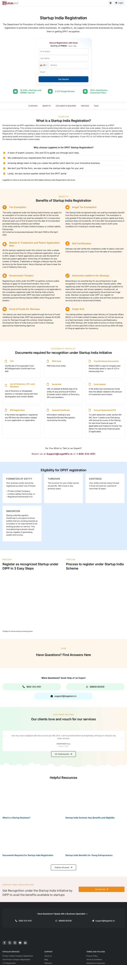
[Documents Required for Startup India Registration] (32, 837)
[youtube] (20, 943)
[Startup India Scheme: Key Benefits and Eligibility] (95, 798)
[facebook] (4, 943)
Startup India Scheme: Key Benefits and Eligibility (90, 817)
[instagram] (15, 943)
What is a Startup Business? (16, 817)
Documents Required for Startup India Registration (27, 855)
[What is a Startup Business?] (32, 798)
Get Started (63, 79)
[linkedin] (25, 943)
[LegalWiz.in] (10, 2)
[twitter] (10, 943)
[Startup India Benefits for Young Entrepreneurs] (95, 837)
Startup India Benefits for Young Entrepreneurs (88, 855)
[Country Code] (43, 65)
